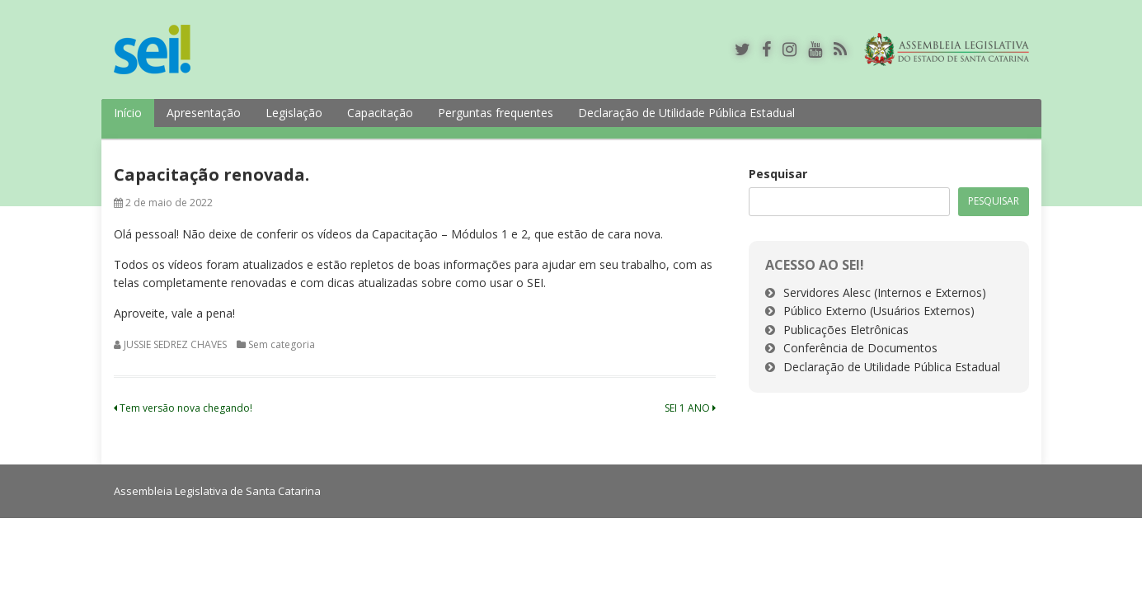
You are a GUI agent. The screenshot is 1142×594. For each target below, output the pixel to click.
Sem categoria (281, 344)
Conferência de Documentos (860, 348)
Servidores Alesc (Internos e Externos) (884, 292)
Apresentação (204, 112)
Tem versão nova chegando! (183, 408)
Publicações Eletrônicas (846, 329)
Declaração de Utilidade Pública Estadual (686, 112)
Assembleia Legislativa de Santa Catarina (217, 490)
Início (128, 112)
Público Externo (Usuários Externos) (879, 310)
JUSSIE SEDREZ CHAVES (175, 344)
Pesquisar (778, 174)
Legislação (294, 112)
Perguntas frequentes (495, 112)
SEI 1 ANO (690, 408)
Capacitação (380, 112)
